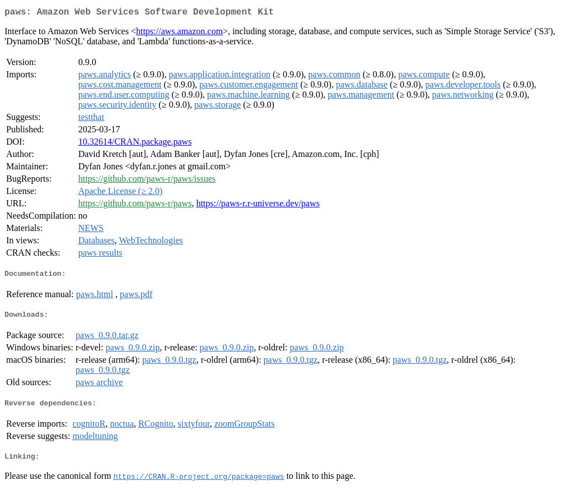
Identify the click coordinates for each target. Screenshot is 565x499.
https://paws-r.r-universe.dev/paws (258, 205)
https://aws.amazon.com (179, 33)
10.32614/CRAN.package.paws (134, 144)
